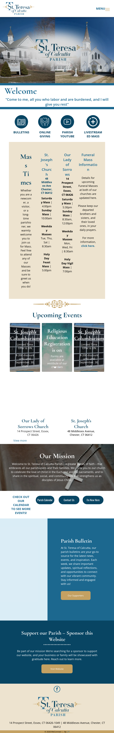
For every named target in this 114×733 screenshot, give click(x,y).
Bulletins (21, 132)
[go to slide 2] (59, 367)
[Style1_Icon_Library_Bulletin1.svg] (21, 127)
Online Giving (45, 134)
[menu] (107, 9)
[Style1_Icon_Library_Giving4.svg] (45, 127)
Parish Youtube (67, 134)
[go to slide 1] (55, 367)
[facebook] (57, 689)
